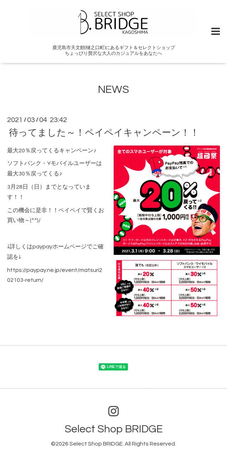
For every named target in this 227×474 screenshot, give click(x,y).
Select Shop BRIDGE (114, 428)
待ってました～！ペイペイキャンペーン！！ (104, 132)
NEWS (113, 89)
